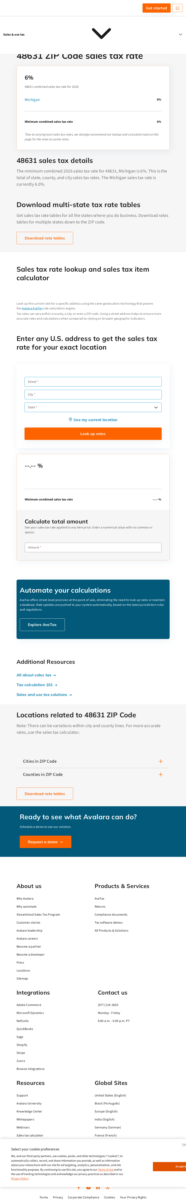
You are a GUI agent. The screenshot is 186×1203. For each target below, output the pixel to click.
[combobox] (93, 407)
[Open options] (156, 407)
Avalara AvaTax (32, 308)
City (30, 394)
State (31, 407)
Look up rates (93, 433)
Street (32, 382)
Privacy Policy (19, 1179)
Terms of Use (105, 1170)
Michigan (32, 100)
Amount (33, 547)
